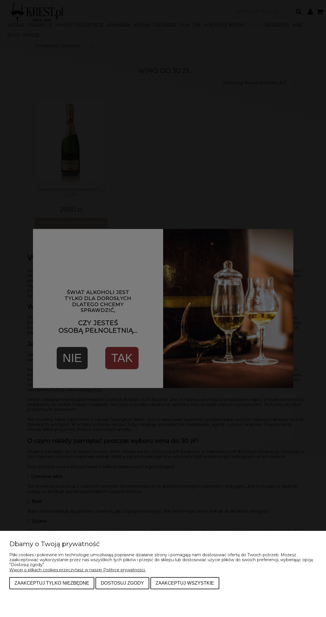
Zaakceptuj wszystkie (185, 582)
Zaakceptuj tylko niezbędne (51, 582)
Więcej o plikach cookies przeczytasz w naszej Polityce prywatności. (77, 569)
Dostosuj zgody (122, 582)
